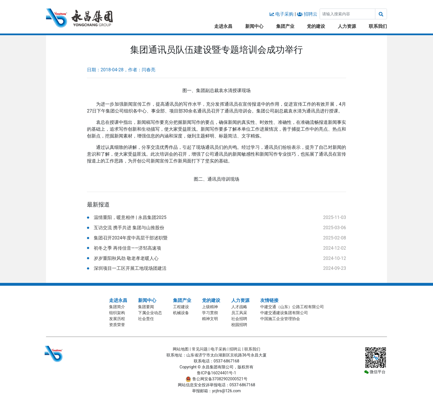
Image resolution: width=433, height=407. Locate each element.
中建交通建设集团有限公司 (284, 312)
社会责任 (146, 318)
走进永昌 (223, 26)
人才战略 (239, 306)
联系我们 (378, 26)
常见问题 (200, 349)
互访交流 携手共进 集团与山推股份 (129, 227)
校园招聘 (239, 324)
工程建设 (181, 306)
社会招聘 (239, 318)
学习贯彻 (210, 312)
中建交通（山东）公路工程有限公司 (292, 306)
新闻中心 (254, 26)
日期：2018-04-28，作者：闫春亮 (121, 69)
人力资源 (347, 26)
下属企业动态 (150, 312)
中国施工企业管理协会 (280, 318)
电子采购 (284, 14)
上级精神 (210, 306)
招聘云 (310, 14)
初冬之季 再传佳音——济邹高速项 (127, 248)
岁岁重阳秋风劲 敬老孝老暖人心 (126, 258)
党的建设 (316, 26)
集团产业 (285, 26)
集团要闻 (146, 306)
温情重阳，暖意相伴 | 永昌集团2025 (130, 217)
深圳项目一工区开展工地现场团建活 (130, 268)
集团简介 (117, 306)
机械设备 (181, 312)
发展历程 (117, 318)
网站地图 (181, 349)
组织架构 (117, 312)
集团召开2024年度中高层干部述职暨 (131, 238)
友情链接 (269, 300)
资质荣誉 (117, 324)
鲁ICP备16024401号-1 (216, 373)
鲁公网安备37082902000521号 (216, 379)
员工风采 (239, 312)
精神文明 (210, 318)
